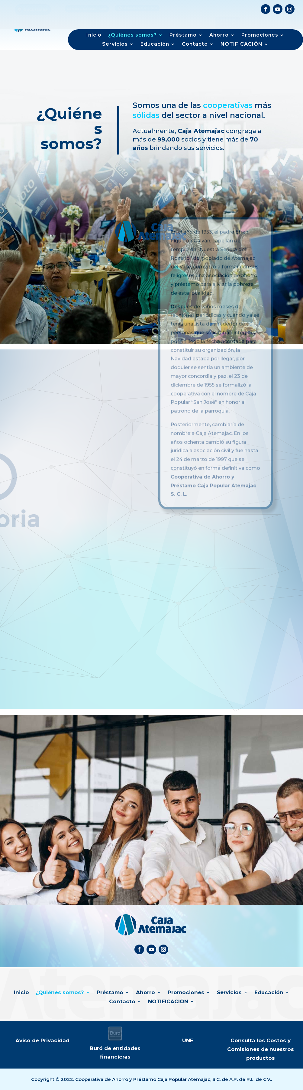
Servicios (115, 44)
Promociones (259, 35)
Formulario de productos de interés (227, 17)
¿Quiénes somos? (132, 35)
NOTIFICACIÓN (242, 44)
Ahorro (219, 35)
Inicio (94, 35)
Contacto (195, 44)
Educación (154, 44)
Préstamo (183, 35)
